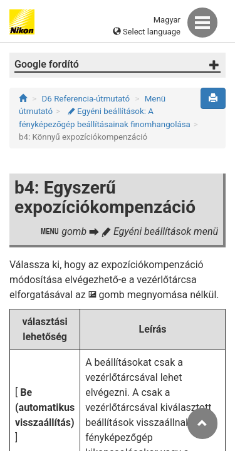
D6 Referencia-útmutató (86, 98)
